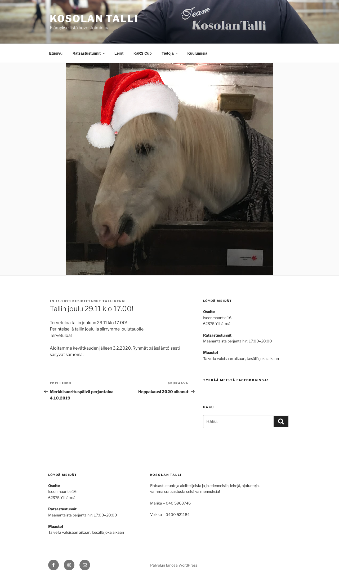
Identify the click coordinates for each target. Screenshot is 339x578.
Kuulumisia (197, 53)
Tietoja (170, 53)
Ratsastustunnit (89, 53)
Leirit (118, 53)
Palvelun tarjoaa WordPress (174, 565)
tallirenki (114, 301)
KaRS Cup (142, 53)
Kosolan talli (94, 18)
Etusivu (56, 53)
